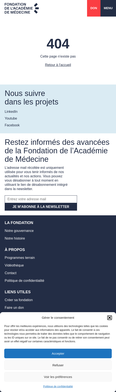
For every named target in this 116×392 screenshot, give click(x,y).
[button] (109, 318)
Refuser (58, 365)
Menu (108, 8)
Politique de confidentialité (58, 386)
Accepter (58, 353)
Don (93, 8)
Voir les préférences (58, 377)
